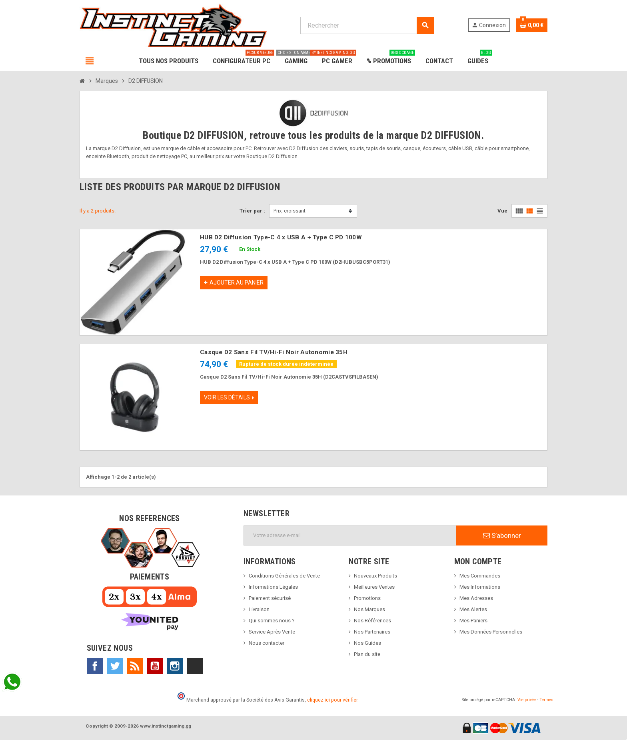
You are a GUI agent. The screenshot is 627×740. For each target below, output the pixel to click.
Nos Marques (369, 609)
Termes (546, 699)
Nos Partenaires (372, 632)
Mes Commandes (479, 576)
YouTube (155, 666)
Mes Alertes (473, 609)
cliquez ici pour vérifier (332, 700)
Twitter (115, 666)
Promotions (367, 598)
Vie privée (526, 699)
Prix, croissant (290, 211)
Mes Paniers (473, 621)
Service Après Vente (272, 632)
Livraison (259, 609)
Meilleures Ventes (374, 587)
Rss (135, 666)
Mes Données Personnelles (490, 632)
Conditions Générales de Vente (284, 576)
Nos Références (372, 621)
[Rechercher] (366, 25)
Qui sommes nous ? (272, 621)
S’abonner (502, 535)
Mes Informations (479, 587)
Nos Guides (367, 643)
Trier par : (252, 211)
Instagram (175, 666)
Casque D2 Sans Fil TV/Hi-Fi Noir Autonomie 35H (273, 352)
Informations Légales (273, 587)
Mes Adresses (476, 598)
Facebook (95, 666)
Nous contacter (266, 643)
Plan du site (367, 654)
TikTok (195, 666)
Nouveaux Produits (375, 576)
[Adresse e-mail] (350, 535)
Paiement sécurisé (270, 598)
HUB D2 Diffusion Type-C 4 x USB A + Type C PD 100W (281, 237)
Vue (502, 211)
